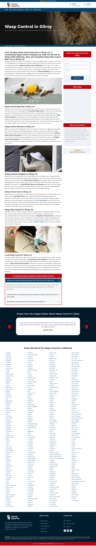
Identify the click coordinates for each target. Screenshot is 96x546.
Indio (29, 430)
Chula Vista (9, 449)
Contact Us (43, 529)
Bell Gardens (9, 401)
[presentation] (9, 327)
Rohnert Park (53, 481)
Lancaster (30, 466)
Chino (7, 445)
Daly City (8, 476)
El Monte (30, 353)
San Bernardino (54, 493)
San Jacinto (75, 357)
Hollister (30, 422)
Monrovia (52, 363)
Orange (52, 409)
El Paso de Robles (33, 355)
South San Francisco (77, 418)
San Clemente (53, 501)
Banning (8, 391)
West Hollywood (76, 478)
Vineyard (74, 462)
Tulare (73, 443)
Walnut (74, 468)
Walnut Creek (75, 470)
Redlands (52, 462)
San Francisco (75, 353)
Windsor (74, 491)
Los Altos (30, 487)
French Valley (31, 386)
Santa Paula (75, 393)
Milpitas (52, 357)
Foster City (31, 380)
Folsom (30, 374)
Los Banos (30, 491)
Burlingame (9, 422)
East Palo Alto (10, 497)
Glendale (30, 399)
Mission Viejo (53, 359)
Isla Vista (30, 435)
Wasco (73, 472)
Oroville (52, 414)
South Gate (75, 412)
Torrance (74, 439)
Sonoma (74, 409)
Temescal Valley (76, 434)
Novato (52, 397)
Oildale (51, 405)
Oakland (52, 399)
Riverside (52, 478)
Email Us (68, 527)
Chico (7, 443)
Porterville (52, 449)
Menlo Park (53, 353)
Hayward (30, 412)
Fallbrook (30, 368)
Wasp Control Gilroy (19, 45)
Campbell (8, 428)
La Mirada (30, 443)
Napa (51, 382)
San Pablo (74, 372)
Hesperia (30, 418)
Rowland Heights (54, 487)
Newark (52, 386)
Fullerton (30, 389)
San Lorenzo (75, 365)
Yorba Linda (75, 495)
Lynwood (30, 495)
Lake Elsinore (31, 460)
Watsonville (75, 474)
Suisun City (75, 428)
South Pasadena (76, 416)
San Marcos (75, 368)
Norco (51, 389)
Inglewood (30, 432)
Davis (7, 481)
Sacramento (53, 489)
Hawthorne (31, 411)
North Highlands (54, 391)
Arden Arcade (9, 374)
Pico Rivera (53, 435)
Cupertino (8, 472)
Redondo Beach (54, 464)
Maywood (30, 505)
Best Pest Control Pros (47, 544)
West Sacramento (76, 480)
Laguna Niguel (32, 458)
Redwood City (53, 466)
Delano (8, 483)
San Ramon (75, 376)
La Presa (30, 445)
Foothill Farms (32, 378)
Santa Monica (75, 391)
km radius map (77, 105)
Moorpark (52, 372)
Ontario (52, 407)
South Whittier (76, 420)
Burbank (8, 420)
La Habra (30, 439)
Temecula (74, 432)
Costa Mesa (9, 466)
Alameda (8, 355)
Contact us (28, 9)
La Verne (30, 451)
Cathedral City (10, 437)
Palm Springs (53, 422)
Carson (8, 434)
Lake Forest (31, 462)
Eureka (30, 363)
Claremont (9, 453)
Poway (51, 451)
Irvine (29, 434)
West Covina (75, 476)
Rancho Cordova (54, 453)
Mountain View (54, 378)
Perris (51, 432)
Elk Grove (30, 357)
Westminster (75, 483)
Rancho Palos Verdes (55, 457)
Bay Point (8, 395)
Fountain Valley (32, 382)
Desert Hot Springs (11, 485)
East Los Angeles (10, 495)
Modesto (52, 361)
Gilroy (11, 45)
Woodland (74, 493)
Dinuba (8, 489)
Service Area (37, 9)
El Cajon (8, 501)
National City (53, 384)
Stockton (74, 426)
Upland (74, 455)
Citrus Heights (10, 451)
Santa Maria (75, 389)
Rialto (51, 470)
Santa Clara (75, 384)
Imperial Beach (32, 428)
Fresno (29, 387)
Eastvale (8, 499)
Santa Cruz (75, 387)
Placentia (52, 439)
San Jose (74, 359)
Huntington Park (32, 426)
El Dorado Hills (10, 506)
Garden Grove (31, 393)
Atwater (8, 382)
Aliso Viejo (8, 359)
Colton (8, 458)
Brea (7, 414)
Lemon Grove (31, 472)
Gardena (30, 395)
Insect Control (44, 523)
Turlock (74, 445)
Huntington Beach (33, 424)
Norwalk (52, 395)
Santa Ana (74, 380)
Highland (30, 420)
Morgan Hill (53, 376)
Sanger (73, 378)
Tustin (73, 447)
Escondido (30, 361)
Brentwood (9, 416)
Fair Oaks (30, 365)
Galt (29, 391)
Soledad (74, 407)
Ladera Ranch (32, 453)
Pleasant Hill (53, 443)
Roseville (52, 485)
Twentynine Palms (77, 449)
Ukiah (73, 451)
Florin (29, 372)
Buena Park (9, 418)
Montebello (53, 366)
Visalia (73, 464)
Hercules (30, 416)
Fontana (30, 376)
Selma (73, 403)
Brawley (8, 412)
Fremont (30, 384)
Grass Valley (31, 405)
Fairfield (30, 366)
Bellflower (8, 403)
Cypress (8, 474)
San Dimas (53, 505)
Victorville (74, 460)
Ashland (8, 378)
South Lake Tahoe (77, 414)
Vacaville (74, 457)
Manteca (30, 501)
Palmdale (52, 424)
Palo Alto (52, 426)
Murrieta (52, 380)
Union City (74, 453)
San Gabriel (75, 355)
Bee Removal (44, 521)
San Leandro (75, 363)
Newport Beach (54, 387)
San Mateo (75, 370)
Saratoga (74, 399)
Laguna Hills (31, 457)
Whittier (74, 487)
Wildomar (74, 489)
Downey (8, 491)
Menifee (30, 506)
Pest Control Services (16, 9)
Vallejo (73, 458)
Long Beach (31, 485)
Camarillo (8, 426)
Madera (30, 497)
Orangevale (53, 411)
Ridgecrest (52, 474)
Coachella (8, 457)
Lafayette (30, 455)
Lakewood (30, 464)
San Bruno (53, 495)
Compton (8, 460)
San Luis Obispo (76, 366)
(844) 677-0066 (76, 5)
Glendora (30, 401)
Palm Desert (53, 420)
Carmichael (9, 432)
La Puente (30, 447)
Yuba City (74, 497)
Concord (8, 462)
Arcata (8, 372)
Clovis (7, 455)
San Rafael (75, 374)
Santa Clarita (75, 386)
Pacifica (52, 418)
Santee (73, 397)
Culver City (9, 470)
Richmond (52, 472)
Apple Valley (9, 368)
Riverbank (52, 476)
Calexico (8, 424)
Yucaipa (74, 499)
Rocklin (52, 480)
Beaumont (9, 397)
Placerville (52, 441)
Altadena (8, 361)
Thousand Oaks (76, 437)
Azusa (7, 386)
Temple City (75, 435)
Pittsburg (52, 437)
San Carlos (53, 499)
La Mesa (30, 441)
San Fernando (53, 506)
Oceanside (52, 403)
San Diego (52, 503)
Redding (52, 460)
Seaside (74, 401)
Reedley (52, 468)
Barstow (8, 393)
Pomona (52, 447)
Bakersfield (9, 387)
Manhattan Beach (33, 499)
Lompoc (30, 483)
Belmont (8, 405)
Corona (8, 464)
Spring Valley (75, 422)
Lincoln (30, 476)
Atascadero (9, 380)
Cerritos (8, 441)
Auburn (8, 384)
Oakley (51, 401)
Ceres (7, 439)
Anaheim (8, 363)
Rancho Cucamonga (55, 455)
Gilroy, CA (88, 5)
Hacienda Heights (32, 407)
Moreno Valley (53, 374)
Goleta (29, 403)
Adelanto (8, 353)
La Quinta (30, 449)
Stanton (74, 424)
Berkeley (8, 409)
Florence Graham (32, 370)
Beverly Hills (9, 411)
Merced (52, 355)
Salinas (52, 491)
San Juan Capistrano (77, 361)
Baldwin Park (9, 389)
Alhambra (8, 357)
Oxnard (52, 416)
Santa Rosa (75, 395)
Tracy (73, 441)
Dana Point (9, 478)
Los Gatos (30, 493)
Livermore (30, 478)
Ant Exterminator (45, 526)
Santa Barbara (76, 382)
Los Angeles (31, 489)
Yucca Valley (75, 501)
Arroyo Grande (10, 376)
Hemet (29, 414)
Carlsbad (8, 430)
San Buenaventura (55, 497)
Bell (7, 399)
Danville (8, 480)
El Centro (8, 503)
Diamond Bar (9, 487)
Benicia (8, 407)
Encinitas (30, 359)
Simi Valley (75, 405)
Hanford (30, 409)
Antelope (8, 365)
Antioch (8, 366)
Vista (73, 466)
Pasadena (52, 430)
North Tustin (53, 393)
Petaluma (52, 434)
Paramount (53, 428)
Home (6, 9)
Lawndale (30, 470)
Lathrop (30, 468)
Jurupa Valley (31, 437)
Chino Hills (9, 447)
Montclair (52, 365)
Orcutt (51, 412)
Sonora (74, 411)
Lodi (29, 480)
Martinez (30, 503)
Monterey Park (54, 370)
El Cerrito (8, 505)
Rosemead (52, 483)
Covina (8, 468)
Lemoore (30, 474)
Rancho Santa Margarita (56, 458)
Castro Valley (9, 435)
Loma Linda (31, 481)
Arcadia (8, 370)
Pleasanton (53, 445)
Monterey (52, 368)
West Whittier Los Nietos (78, 481)
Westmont (74, 485)
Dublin (8, 493)
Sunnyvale (74, 430)
